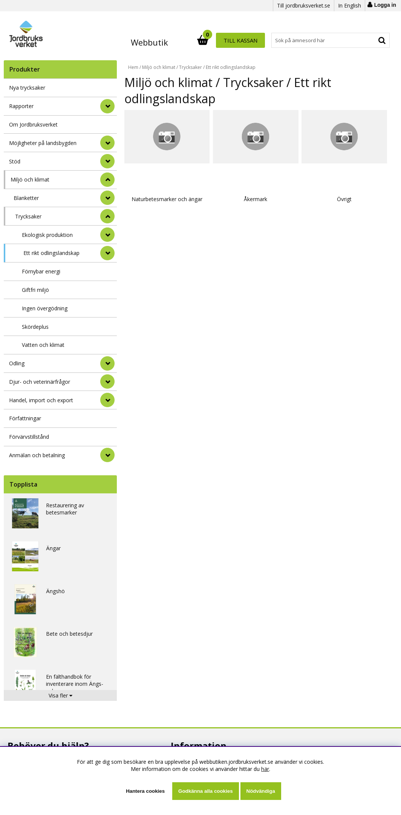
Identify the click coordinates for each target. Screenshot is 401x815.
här (265, 768)
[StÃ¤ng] (107, 179)
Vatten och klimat (43, 344)
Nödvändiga (260, 791)
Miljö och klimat (30, 179)
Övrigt (295, 179)
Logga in (385, 5)
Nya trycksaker (27, 87)
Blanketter (26, 197)
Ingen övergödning (44, 308)
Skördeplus (35, 326)
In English (349, 5)
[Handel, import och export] (107, 400)
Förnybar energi (41, 271)
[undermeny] (107, 197)
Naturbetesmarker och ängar (157, 183)
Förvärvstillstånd (29, 436)
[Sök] (233, 40)
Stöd (14, 161)
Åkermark (226, 179)
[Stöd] (107, 161)
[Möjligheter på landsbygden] (107, 142)
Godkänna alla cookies (205, 791)
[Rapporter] (107, 106)
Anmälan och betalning (37, 455)
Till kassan (365, 40)
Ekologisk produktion (47, 234)
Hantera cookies (145, 791)
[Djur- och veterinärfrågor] (107, 381)
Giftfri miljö (35, 289)
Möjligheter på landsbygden (43, 143)
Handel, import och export (41, 400)
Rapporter (21, 106)
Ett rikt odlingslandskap (51, 252)
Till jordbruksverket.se (303, 5)
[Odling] (107, 363)
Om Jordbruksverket (33, 124)
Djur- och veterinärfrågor (39, 381)
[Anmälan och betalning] (107, 454)
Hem (133, 67)
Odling (16, 363)
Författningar (25, 418)
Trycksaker (28, 216)
